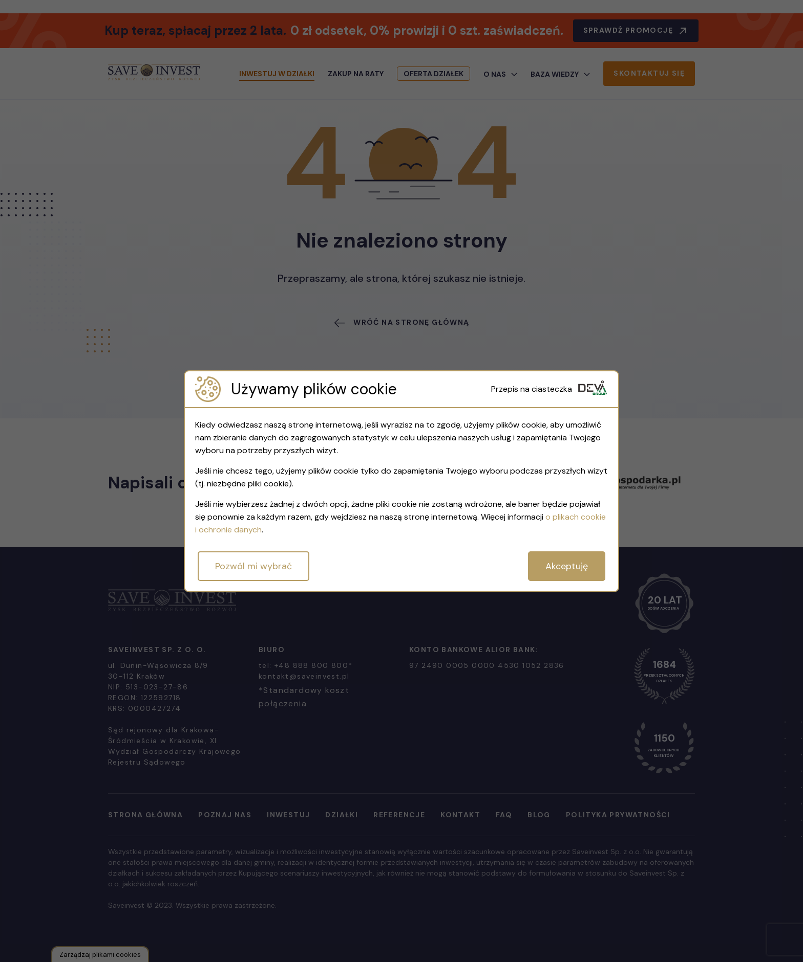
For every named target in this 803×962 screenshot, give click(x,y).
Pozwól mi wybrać (253, 566)
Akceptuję (566, 566)
